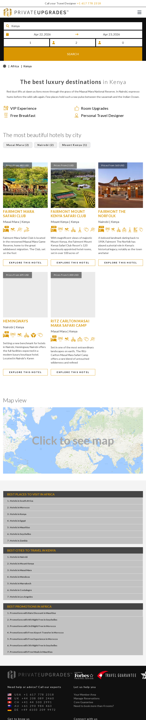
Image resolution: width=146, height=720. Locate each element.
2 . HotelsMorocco (18, 495)
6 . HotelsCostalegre (19, 577)
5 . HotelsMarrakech (19, 571)
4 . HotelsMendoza (18, 564)
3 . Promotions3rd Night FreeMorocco (31, 613)
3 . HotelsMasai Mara (19, 557)
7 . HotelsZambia (17, 528)
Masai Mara (11, 209)
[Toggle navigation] (139, 12)
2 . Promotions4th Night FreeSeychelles (32, 607)
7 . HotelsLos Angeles (20, 584)
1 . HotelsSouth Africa (20, 488)
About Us (13, 714)
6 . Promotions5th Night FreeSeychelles (32, 632)
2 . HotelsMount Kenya (20, 551)
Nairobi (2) (45, 132)
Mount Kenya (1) (74, 132)
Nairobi (103, 209)
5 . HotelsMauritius (18, 514)
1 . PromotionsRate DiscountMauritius (31, 600)
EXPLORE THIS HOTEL (25, 250)
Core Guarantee (83, 689)
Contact (12, 717)
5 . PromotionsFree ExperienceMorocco (32, 626)
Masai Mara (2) (17, 132)
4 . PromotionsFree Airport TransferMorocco (35, 620)
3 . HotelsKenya (16, 501)
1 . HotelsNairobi (17, 544)
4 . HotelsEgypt (16, 508)
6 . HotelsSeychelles (19, 521)
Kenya (25, 209)
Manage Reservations (87, 686)
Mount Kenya (59, 209)
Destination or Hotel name (32, 21)
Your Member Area (85, 682)
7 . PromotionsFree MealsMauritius (29, 639)
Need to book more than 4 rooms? (94, 693)
